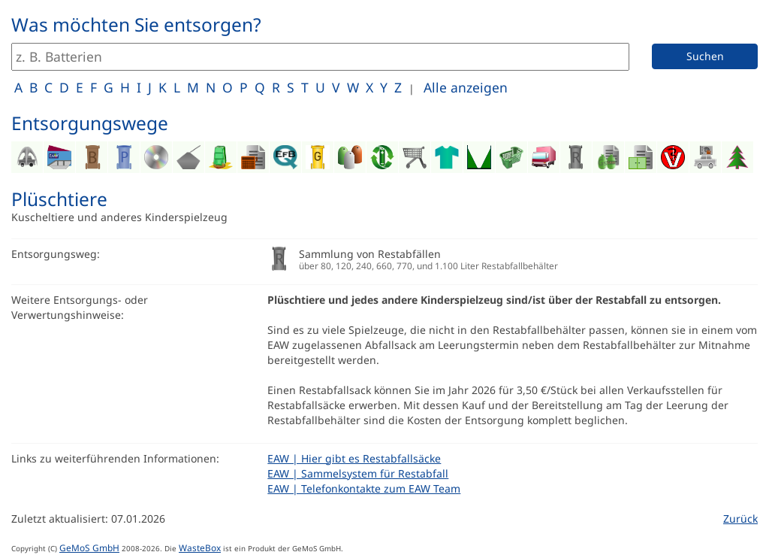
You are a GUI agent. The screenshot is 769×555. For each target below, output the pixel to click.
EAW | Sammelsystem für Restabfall (357, 473)
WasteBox (200, 547)
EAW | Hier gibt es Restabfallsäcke (354, 458)
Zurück (740, 518)
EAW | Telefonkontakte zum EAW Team (363, 488)
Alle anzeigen (466, 87)
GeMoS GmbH (89, 547)
